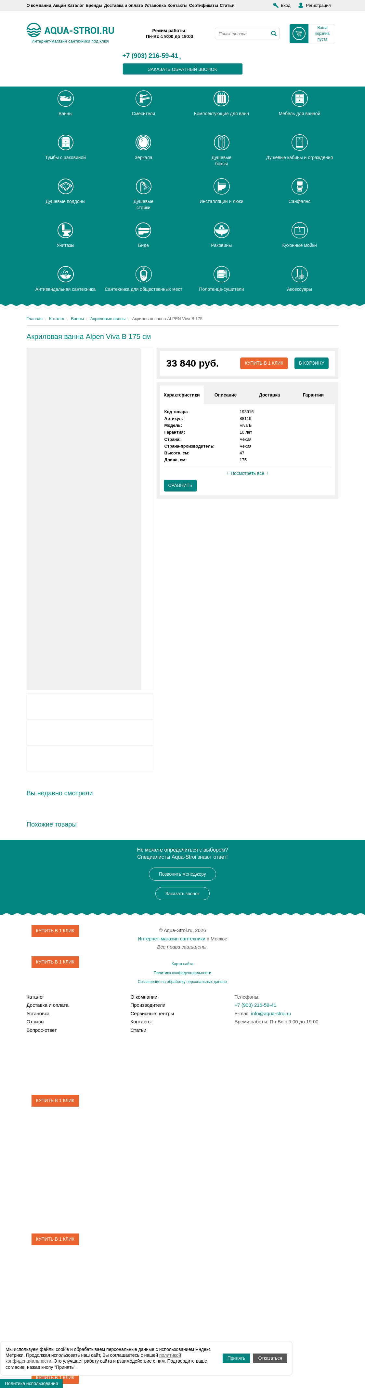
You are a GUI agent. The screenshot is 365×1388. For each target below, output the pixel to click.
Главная (35, 318)
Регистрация (318, 5)
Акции (59, 5)
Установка (155, 5)
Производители (147, 1005)
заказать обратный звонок (182, 69)
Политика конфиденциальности (182, 973)
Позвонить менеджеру (182, 874)
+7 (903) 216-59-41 (150, 56)
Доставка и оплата (123, 5)
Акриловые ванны (108, 318)
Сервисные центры (152, 1013)
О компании (39, 5)
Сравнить (180, 485)
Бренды (93, 5)
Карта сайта (182, 964)
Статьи (227, 5)
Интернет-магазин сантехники (171, 938)
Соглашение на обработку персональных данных (182, 981)
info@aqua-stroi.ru (271, 1013)
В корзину (311, 363)
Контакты (177, 5)
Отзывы (36, 1021)
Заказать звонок (182, 893)
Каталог (76, 5)
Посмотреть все (247, 473)
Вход (285, 5)
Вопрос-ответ (42, 1030)
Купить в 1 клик (263, 363)
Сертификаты (203, 5)
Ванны (77, 318)
